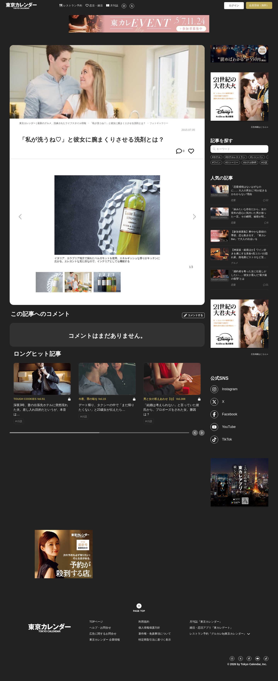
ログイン (234, 5)
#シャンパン (256, 157)
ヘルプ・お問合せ (100, 627)
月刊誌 (112, 5)
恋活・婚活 (94, 5)
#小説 (264, 162)
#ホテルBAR (249, 162)
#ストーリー (231, 162)
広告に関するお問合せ (102, 633)
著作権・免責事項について (154, 633)
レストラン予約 (70, 5)
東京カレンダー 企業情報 (104, 639)
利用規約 (143, 621)
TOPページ (96, 621)
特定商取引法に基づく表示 (154, 639)
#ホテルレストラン (235, 157)
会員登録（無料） (259, 5)
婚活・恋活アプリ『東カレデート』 (211, 627)
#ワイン (216, 162)
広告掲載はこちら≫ (259, 127)
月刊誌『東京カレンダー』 (206, 621)
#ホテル (216, 157)
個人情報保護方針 (149, 627)
